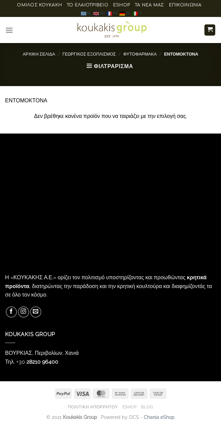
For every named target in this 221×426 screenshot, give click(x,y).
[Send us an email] (35, 312)
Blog (147, 406)
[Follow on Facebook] (11, 312)
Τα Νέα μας (149, 5)
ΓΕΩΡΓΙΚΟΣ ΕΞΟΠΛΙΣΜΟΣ (89, 54)
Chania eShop (159, 417)
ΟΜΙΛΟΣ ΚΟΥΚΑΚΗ (39, 5)
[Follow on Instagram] (23, 312)
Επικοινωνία (185, 5)
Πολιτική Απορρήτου (93, 406)
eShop (121, 5)
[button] (9, 30)
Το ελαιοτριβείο (87, 5)
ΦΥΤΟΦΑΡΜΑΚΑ (140, 54)
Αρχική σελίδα (39, 54)
